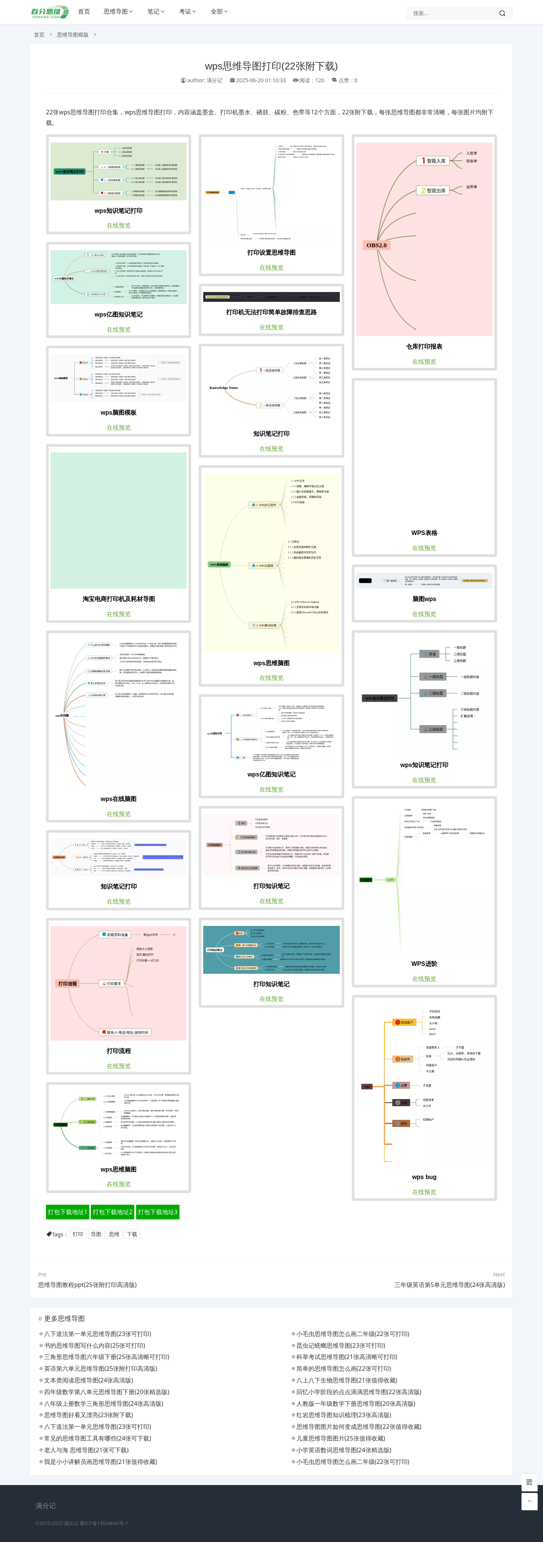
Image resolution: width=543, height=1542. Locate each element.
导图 (96, 1234)
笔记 (153, 11)
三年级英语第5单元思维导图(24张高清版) (449, 1285)
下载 (132, 1234)
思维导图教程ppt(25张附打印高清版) (87, 1285)
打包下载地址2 (112, 1212)
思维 (114, 1234)
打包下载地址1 (67, 1212)
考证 (185, 11)
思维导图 (116, 11)
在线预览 (119, 225)
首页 (84, 11)
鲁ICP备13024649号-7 (104, 1523)
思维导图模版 (73, 34)
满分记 (71, 1523)
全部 (217, 11)
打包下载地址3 (158, 1212)
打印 (78, 1234)
